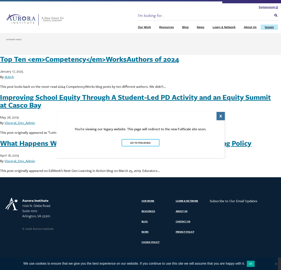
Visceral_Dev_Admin (20, 122)
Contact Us (183, 221)
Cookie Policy (150, 242)
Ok (250, 263)
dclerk (9, 76)
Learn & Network (224, 27)
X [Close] (220, 116)
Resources (166, 27)
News (200, 27)
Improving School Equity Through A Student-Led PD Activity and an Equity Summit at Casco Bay (135, 101)
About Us (250, 27)
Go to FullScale (140, 142)
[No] (276, 264)
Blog (185, 27)
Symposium (268, 7)
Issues (269, 27)
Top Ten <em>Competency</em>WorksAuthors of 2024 (89, 59)
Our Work (144, 27)
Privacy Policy (185, 232)
